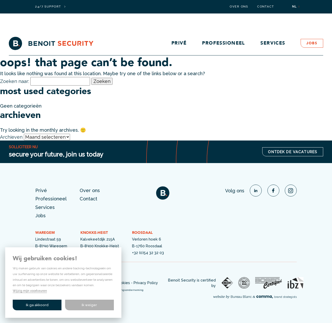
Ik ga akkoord (37, 305)
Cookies (122, 282)
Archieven (11, 137)
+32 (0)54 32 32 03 (148, 252)
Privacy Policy (146, 282)
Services (272, 43)
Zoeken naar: (14, 81)
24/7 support (50, 6)
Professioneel (223, 43)
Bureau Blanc (241, 297)
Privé (179, 43)
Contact (265, 6)
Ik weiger (89, 305)
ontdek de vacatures (292, 152)
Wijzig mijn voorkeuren (30, 291)
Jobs (311, 43)
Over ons (239, 6)
